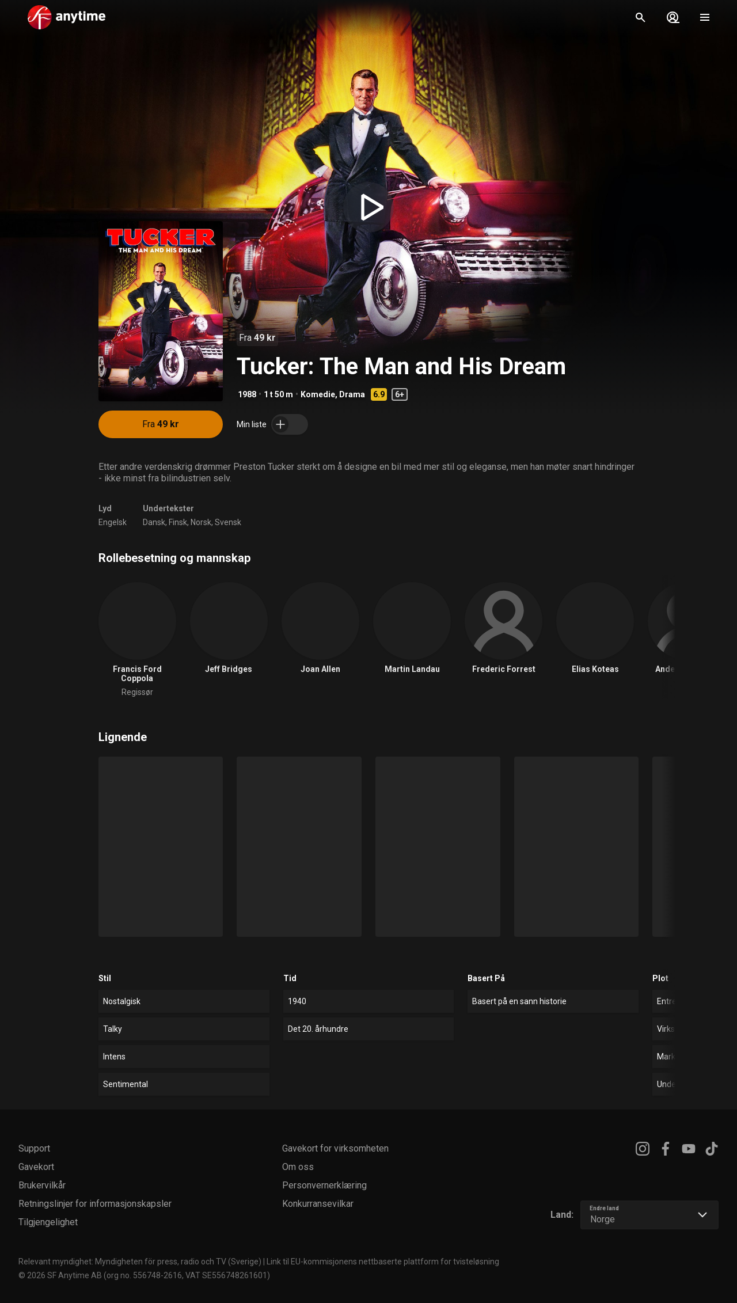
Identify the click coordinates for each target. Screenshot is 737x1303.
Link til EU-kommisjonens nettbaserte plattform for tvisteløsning (383, 1261)
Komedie (318, 394)
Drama (352, 394)
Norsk (201, 522)
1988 (247, 394)
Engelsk (112, 522)
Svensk (228, 522)
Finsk (178, 522)
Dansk (154, 522)
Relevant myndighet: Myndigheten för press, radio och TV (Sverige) (139, 1261)
